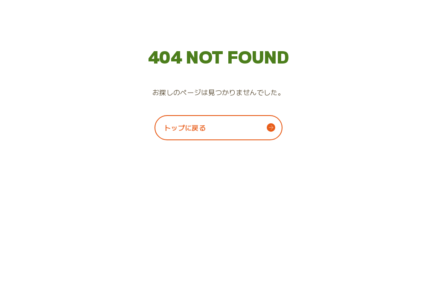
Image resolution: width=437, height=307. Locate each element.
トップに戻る (185, 127)
